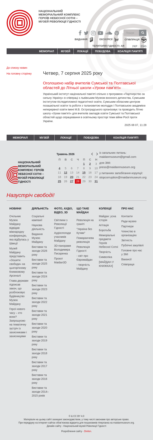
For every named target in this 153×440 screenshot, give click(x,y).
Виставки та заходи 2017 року (39, 366)
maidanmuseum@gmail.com (117, 156)
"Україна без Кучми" (84, 230)
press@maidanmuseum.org (117, 167)
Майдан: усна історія (107, 218)
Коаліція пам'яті (130, 51)
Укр (134, 46)
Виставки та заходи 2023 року (39, 289)
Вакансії (126, 259)
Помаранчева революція (85, 239)
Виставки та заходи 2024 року (39, 276)
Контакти (127, 216)
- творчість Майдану (83, 266)
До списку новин (17, 67)
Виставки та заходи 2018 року (39, 353)
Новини (15, 208)
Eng (143, 46)
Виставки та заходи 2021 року (39, 314)
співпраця (132, 39)
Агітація (104, 225)
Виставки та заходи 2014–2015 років (40, 391)
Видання (81, 39)
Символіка (105, 257)
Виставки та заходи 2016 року (39, 378)
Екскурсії (106, 39)
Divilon (87, 431)
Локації (82, 51)
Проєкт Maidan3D (60, 260)
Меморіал (46, 51)
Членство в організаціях (129, 233)
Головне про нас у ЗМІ (131, 252)
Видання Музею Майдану (37, 238)
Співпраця (127, 264)
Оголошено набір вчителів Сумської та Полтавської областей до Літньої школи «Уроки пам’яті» (89, 85)
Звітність (126, 240)
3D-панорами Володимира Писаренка (62, 249)
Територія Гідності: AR (108, 45)
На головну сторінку (19, 73)
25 (59, 181)
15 (84, 172)
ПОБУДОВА (102, 51)
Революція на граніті (85, 222)
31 (96, 181)
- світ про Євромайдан (85, 257)
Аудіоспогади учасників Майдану (62, 236)
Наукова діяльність (38, 227)
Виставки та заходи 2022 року (39, 302)
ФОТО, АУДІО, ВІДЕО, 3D (63, 210)
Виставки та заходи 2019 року (39, 340)
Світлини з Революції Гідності (60, 224)
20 (71, 177)
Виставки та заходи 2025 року (39, 263)
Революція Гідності (83, 248)
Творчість (105, 251)
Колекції (105, 208)
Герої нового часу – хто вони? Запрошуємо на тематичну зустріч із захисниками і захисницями (18, 322)
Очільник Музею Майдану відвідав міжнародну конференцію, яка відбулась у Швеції (19, 230)
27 (71, 181)
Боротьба (105, 230)
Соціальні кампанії (38, 218)
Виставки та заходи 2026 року (39, 250)
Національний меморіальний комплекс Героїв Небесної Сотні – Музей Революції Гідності (60, 16)
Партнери (127, 226)
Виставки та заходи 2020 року (39, 327)
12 (65, 172)
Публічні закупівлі (132, 245)
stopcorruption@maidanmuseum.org (123, 177)
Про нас (127, 208)
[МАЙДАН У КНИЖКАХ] (106, 263)
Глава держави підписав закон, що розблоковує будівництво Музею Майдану (18, 292)
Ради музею (128, 221)
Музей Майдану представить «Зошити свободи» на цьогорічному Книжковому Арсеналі (17, 262)
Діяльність (40, 208)
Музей (65, 51)
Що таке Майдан (83, 210)
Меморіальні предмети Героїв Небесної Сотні (108, 241)
